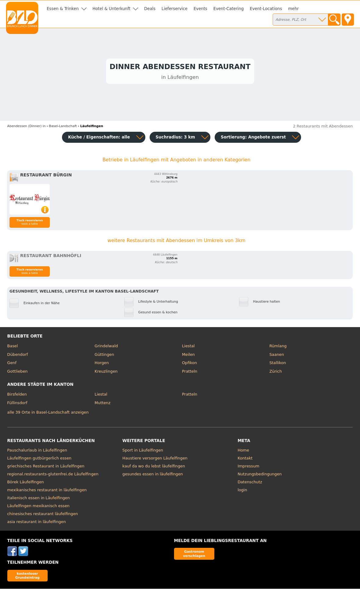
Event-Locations (266, 8)
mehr (293, 8)
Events (200, 8)
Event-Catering (228, 8)
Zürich (275, 372)
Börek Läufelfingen (25, 483)
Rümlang (277, 347)
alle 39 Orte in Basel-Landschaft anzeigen (48, 413)
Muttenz (103, 404)
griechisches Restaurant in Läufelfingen (46, 467)
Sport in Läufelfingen (142, 451)
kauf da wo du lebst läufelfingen (153, 467)
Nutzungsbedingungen (260, 475)
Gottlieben (17, 372)
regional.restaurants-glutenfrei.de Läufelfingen (53, 475)
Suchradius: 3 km (175, 138)
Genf (11, 364)
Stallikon (277, 364)
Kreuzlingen (106, 372)
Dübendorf (17, 355)
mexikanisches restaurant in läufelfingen (47, 491)
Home (243, 451)
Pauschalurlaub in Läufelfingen (37, 451)
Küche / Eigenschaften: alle (99, 138)
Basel (12, 347)
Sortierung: (253, 138)
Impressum (248, 467)
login (242, 491)
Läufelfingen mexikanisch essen (38, 507)
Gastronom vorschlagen (194, 555)
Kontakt (245, 459)
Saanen (276, 355)
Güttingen (104, 355)
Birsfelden (17, 395)
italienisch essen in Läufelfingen (38, 499)
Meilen (188, 355)
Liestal (188, 347)
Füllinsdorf (17, 404)
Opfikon (189, 364)
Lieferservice (174, 8)
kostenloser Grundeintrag (27, 577)
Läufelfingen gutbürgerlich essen (39, 459)
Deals (149, 8)
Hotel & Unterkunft (111, 8)
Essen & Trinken (63, 8)
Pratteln (189, 372)
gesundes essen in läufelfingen (152, 475)
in (26, 127)
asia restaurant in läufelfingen (36, 523)
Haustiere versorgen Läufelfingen (154, 459)
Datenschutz (250, 483)
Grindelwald (106, 347)
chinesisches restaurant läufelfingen (42, 515)
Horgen (102, 364)
